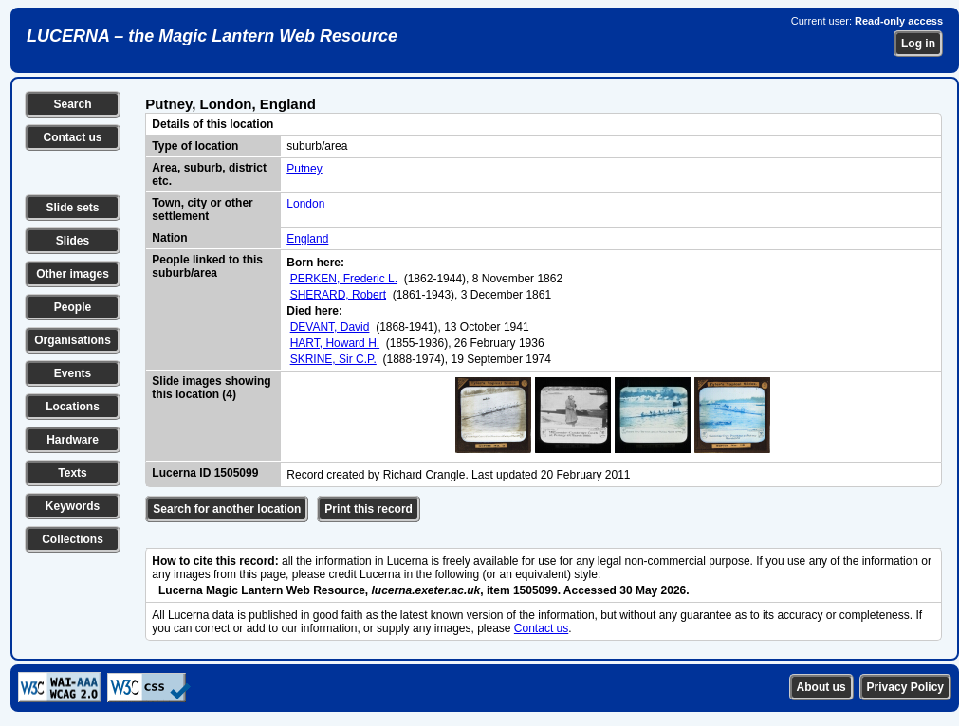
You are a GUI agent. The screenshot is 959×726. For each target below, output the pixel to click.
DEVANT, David (330, 327)
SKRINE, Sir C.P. (333, 359)
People (72, 307)
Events (72, 373)
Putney (304, 168)
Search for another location (227, 509)
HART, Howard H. (334, 343)
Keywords (73, 506)
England (307, 238)
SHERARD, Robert (338, 294)
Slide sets (72, 207)
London (305, 203)
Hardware (72, 439)
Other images (72, 274)
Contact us (72, 137)
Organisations (72, 340)
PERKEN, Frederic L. (343, 278)
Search (72, 104)
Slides (72, 240)
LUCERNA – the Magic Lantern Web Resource (212, 36)
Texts (72, 473)
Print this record (368, 509)
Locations (73, 406)
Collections (72, 539)
